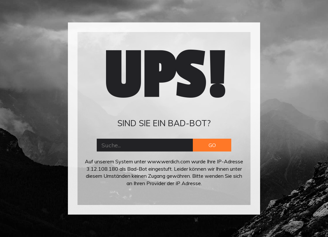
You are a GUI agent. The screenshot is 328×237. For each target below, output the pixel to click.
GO (212, 145)
